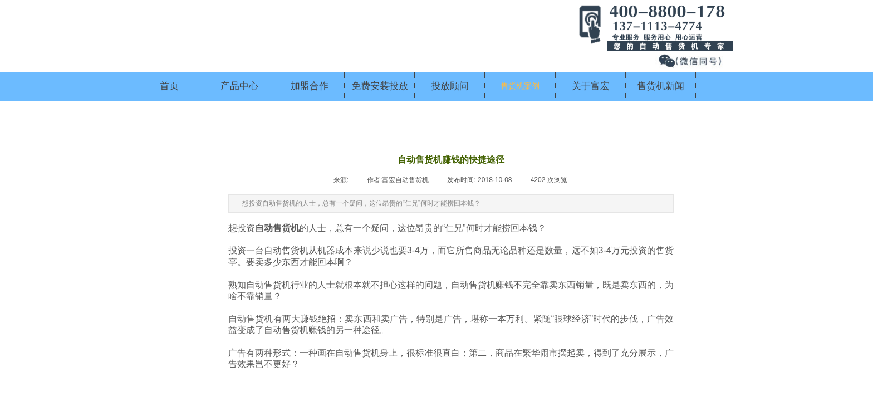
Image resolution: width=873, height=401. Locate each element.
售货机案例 (520, 86)
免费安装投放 (379, 86)
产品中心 (239, 86)
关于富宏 (591, 86)
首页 (169, 86)
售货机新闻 (660, 86)
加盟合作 (309, 86)
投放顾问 (450, 86)
